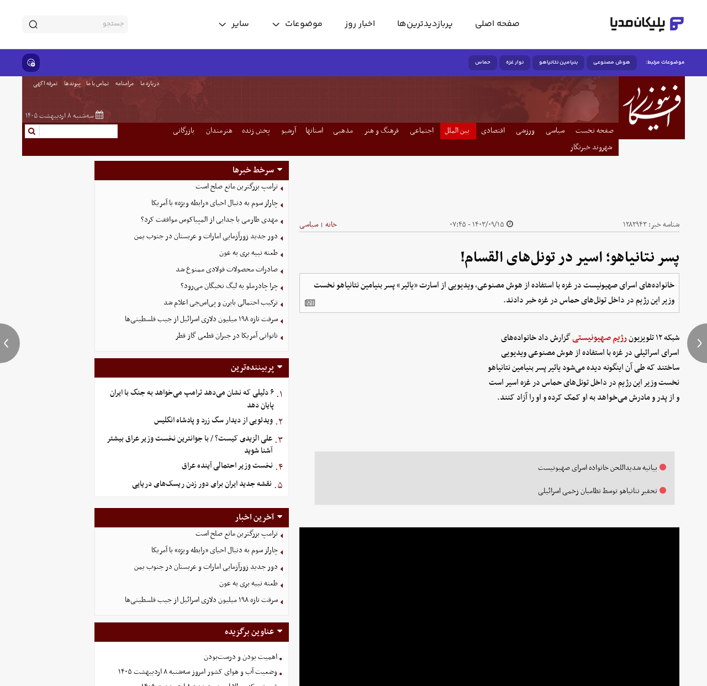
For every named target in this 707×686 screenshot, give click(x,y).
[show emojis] (31, 63)
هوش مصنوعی (611, 62)
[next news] (697, 343)
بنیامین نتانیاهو (558, 62)
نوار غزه (515, 62)
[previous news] (10, 343)
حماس (482, 62)
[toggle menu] (297, 24)
